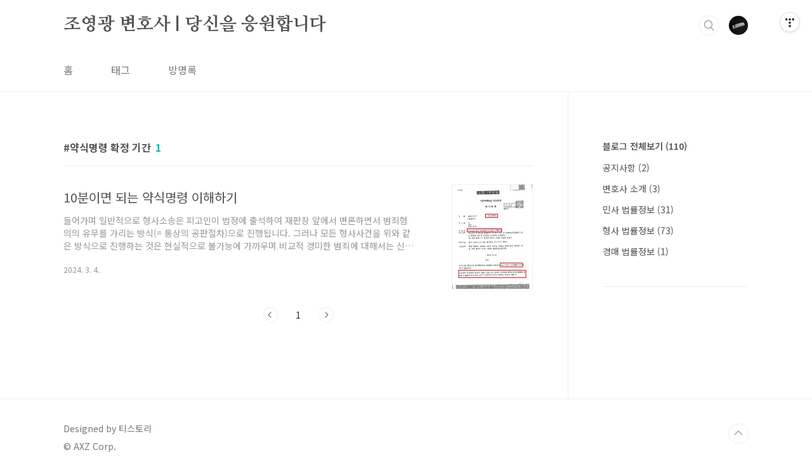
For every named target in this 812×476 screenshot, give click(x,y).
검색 (709, 25)
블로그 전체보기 (645, 146)
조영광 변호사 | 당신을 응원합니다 (194, 25)
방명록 (182, 69)
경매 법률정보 (636, 251)
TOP (738, 433)
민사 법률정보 (638, 209)
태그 (120, 69)
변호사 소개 (631, 188)
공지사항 (626, 167)
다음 (326, 314)
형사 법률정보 (638, 230)
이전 (270, 314)
